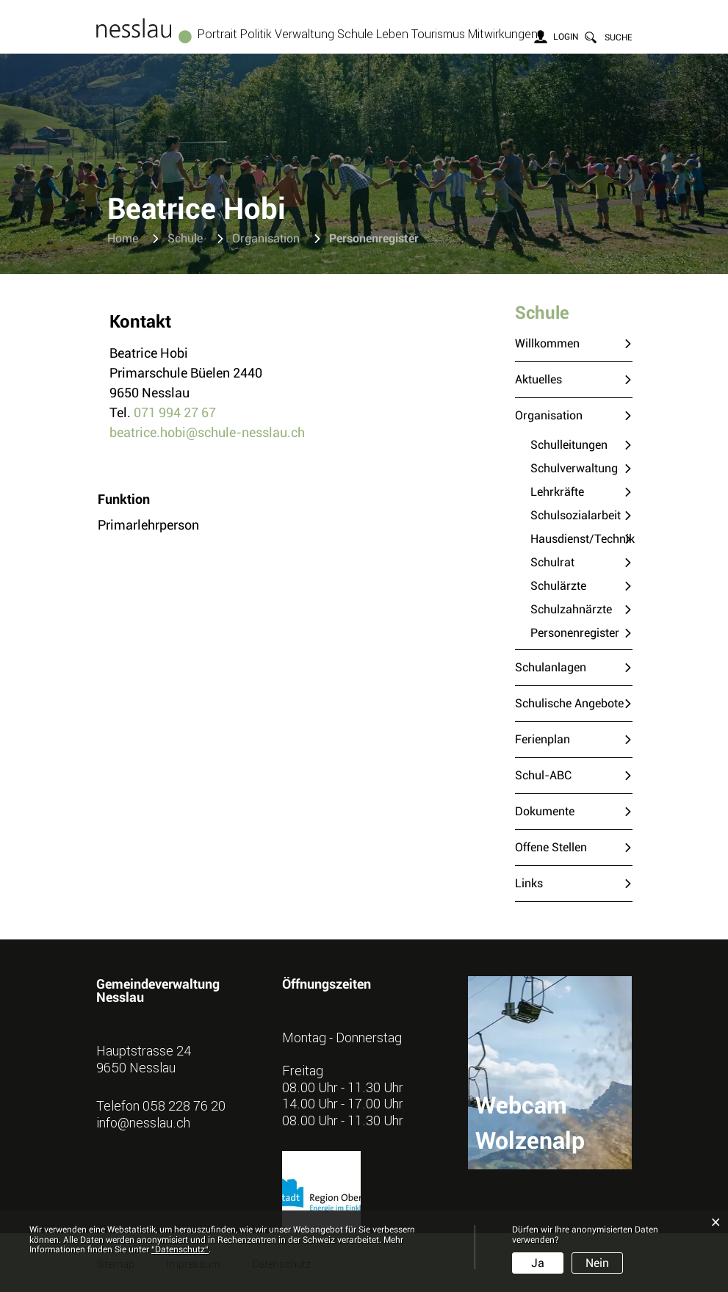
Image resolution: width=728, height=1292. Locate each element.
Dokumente (544, 811)
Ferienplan (542, 739)
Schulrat (552, 562)
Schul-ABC (543, 775)
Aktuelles (538, 379)
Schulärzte (558, 586)
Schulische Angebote (569, 703)
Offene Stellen (551, 847)
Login (565, 37)
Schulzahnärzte (571, 609)
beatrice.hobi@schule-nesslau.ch (207, 432)
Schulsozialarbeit (575, 515)
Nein (597, 1263)
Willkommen (547, 343)
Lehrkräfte (557, 492)
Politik (256, 33)
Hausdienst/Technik (581, 539)
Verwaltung (304, 33)
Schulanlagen (550, 667)
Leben (392, 33)
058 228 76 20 (184, 1105)
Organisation (549, 415)
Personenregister (581, 632)
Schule (355, 33)
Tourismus (438, 33)
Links (529, 883)
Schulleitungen (569, 445)
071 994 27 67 (175, 412)
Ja (537, 1263)
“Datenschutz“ (180, 1249)
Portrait (217, 33)
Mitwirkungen (503, 33)
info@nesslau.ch (143, 1122)
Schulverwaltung (574, 468)
